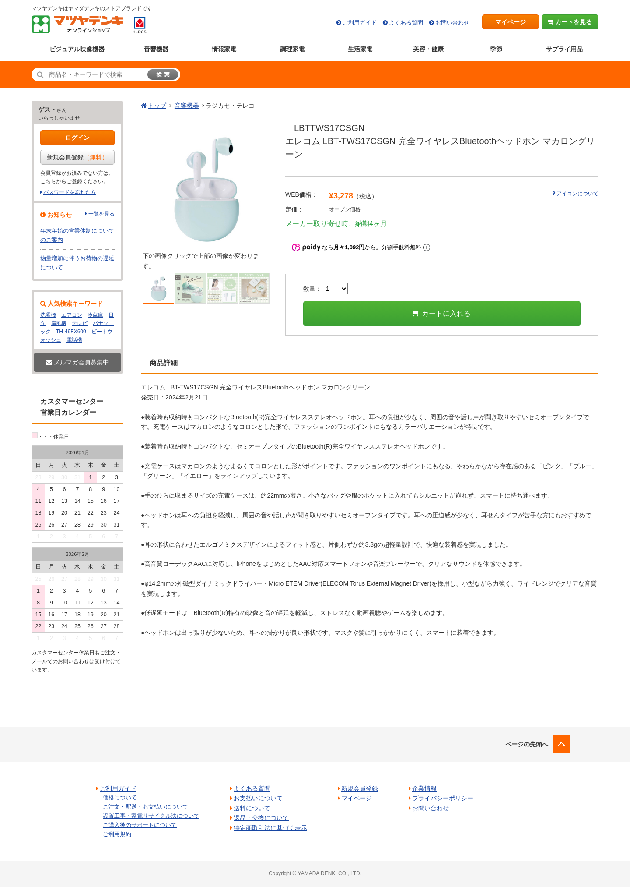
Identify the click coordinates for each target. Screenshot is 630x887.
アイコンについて (575, 194)
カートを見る (570, 21)
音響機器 (156, 49)
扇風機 (58, 323)
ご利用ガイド (360, 22)
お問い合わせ (452, 22)
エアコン (71, 315)
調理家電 (292, 49)
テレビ (80, 323)
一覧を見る (101, 214)
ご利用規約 (117, 834)
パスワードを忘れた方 (69, 192)
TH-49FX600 (71, 332)
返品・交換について (261, 817)
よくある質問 (406, 22)
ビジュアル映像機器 (77, 49)
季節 (496, 49)
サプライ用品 (564, 49)
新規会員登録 (77, 157)
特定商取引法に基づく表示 (270, 827)
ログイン (77, 137)
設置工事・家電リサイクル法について (151, 816)
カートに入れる (441, 313)
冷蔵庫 (95, 315)
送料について (252, 808)
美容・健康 (428, 49)
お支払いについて (258, 798)
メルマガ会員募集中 (77, 362)
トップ (157, 105)
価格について (120, 797)
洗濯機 (48, 315)
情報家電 (224, 49)
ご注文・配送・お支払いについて (145, 806)
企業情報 (424, 788)
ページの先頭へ (526, 744)
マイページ (510, 21)
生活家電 (360, 49)
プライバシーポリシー (442, 798)
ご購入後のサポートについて (140, 825)
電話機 (74, 340)
